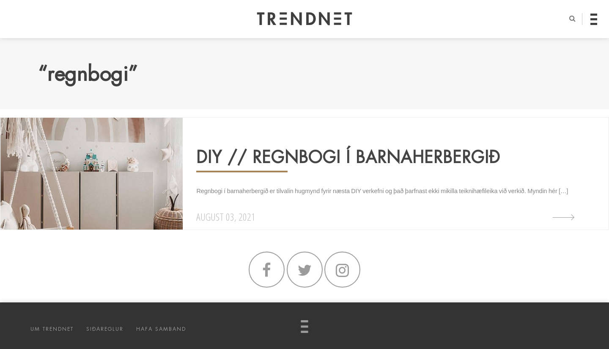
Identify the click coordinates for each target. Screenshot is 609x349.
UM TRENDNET (52, 329)
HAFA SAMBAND (161, 329)
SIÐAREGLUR (104, 329)
